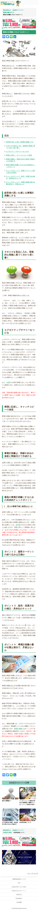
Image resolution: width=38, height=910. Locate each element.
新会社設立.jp (7, 10)
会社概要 (19, 902)
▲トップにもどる (32, 873)
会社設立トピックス (17, 10)
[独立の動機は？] (10, 793)
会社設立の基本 (7, 832)
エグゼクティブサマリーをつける (17, 151)
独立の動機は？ (6, 801)
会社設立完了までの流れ (19, 887)
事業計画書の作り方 (8, 12)
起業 (8, 382)
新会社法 (19, 894)
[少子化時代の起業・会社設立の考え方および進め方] (10, 815)
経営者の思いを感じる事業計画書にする (19, 142)
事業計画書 (18, 728)
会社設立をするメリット (19, 890)
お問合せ (29, 3)
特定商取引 (19, 898)
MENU (35, 3)
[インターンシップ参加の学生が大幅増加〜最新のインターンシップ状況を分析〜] (27, 793)
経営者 (18, 525)
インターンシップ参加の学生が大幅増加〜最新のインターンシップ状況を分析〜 (27, 802)
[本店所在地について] (27, 815)
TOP (19, 883)
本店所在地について (25, 822)
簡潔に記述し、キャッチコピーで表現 (19, 155)
